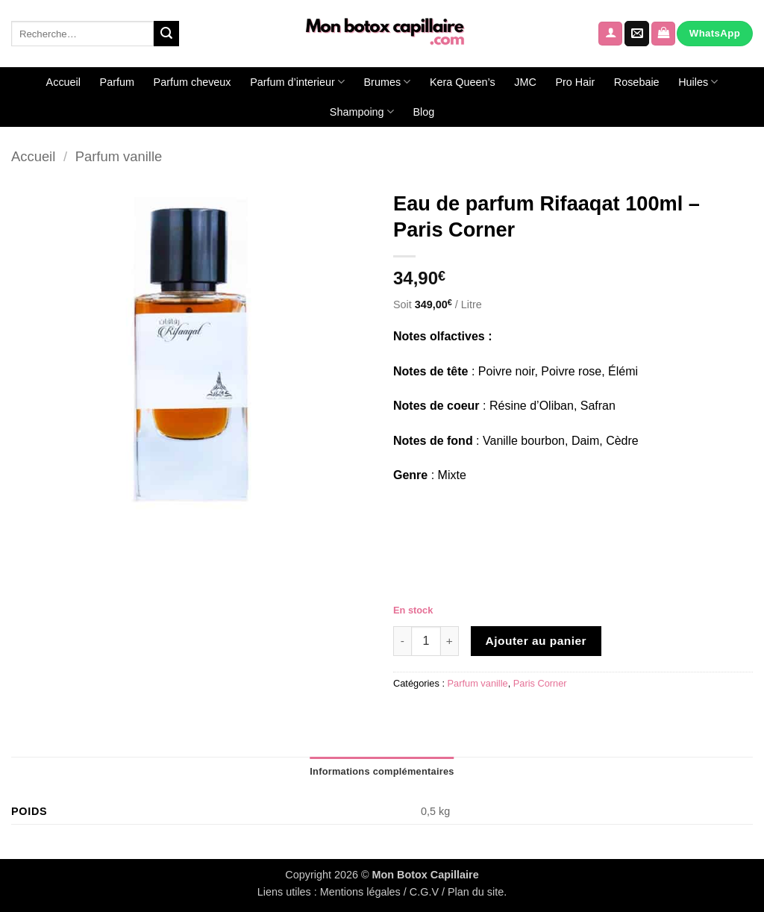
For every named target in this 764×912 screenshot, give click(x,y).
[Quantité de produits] (426, 641)
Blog (423, 112)
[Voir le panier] (663, 34)
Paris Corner (540, 683)
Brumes (387, 82)
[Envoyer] (166, 33)
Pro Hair (575, 82)
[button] (610, 34)
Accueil (63, 82)
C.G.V (424, 892)
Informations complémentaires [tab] (382, 771)
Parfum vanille (119, 156)
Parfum (117, 82)
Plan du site (476, 892)
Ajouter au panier (536, 640)
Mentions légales (360, 892)
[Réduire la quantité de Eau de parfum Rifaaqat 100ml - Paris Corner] (402, 641)
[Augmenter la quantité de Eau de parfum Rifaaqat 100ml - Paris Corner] (450, 641)
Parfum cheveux (192, 82)
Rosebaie (637, 82)
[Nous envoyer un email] (636, 33)
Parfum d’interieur (297, 82)
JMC (525, 82)
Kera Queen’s (462, 82)
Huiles (698, 82)
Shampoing (362, 111)
